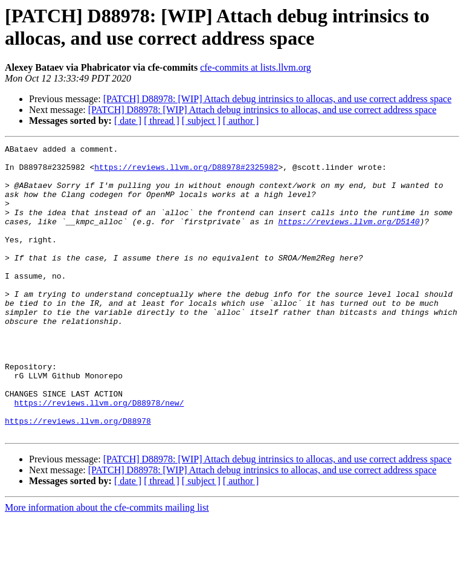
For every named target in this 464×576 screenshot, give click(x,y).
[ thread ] (161, 120)
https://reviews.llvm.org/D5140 (348, 237)
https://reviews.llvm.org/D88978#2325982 (186, 172)
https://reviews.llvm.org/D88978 (78, 476)
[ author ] (241, 120)
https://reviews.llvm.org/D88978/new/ (99, 455)
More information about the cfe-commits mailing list (107, 565)
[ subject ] (201, 120)
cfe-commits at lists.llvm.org (255, 67)
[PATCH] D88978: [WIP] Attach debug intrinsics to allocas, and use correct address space (277, 99)
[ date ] (127, 120)
